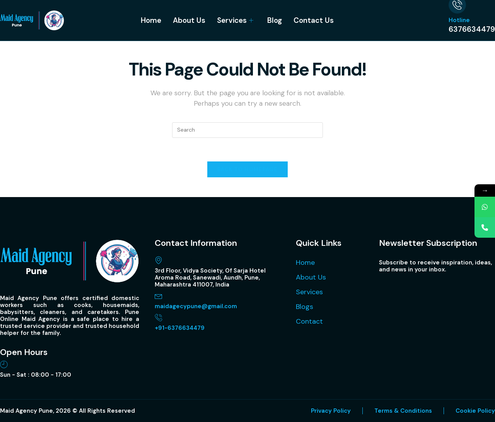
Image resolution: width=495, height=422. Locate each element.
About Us (189, 20)
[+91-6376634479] (158, 317)
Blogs (304, 306)
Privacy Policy (331, 411)
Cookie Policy (475, 411)
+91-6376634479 (180, 328)
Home (151, 20)
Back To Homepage (247, 169)
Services (235, 20)
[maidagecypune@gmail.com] (158, 296)
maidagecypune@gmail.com (196, 306)
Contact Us (314, 20)
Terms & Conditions (403, 411)
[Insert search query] (247, 130)
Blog (274, 20)
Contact (309, 321)
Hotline (459, 20)
